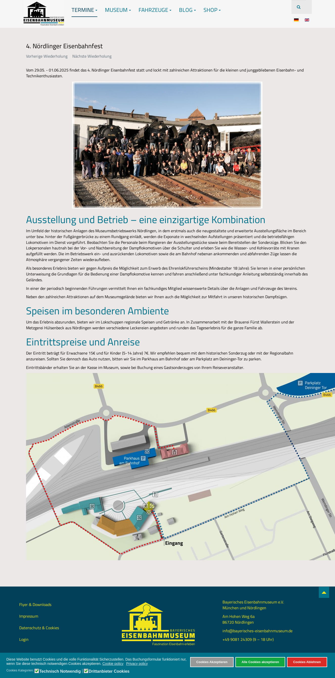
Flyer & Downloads (35, 604)
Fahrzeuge (155, 10)
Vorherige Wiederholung (47, 56)
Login (24, 639)
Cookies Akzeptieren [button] (211, 662)
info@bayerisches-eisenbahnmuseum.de (257, 631)
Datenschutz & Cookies (39, 628)
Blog (187, 10)
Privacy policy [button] (137, 664)
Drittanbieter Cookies (108, 671)
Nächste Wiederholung (91, 56)
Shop (212, 10)
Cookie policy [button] (112, 664)
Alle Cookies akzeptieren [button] (260, 662)
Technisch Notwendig (60, 671)
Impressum (28, 616)
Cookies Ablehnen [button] (307, 662)
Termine (84, 10)
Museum (118, 10)
